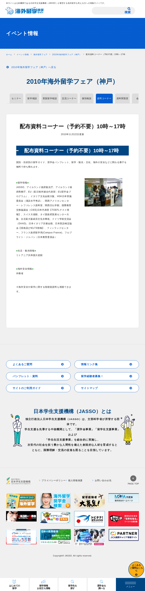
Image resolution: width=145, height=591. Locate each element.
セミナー (16, 98)
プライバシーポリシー (52, 480)
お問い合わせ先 (101, 480)
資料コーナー (104, 98)
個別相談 (87, 98)
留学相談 (32, 98)
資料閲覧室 (122, 98)
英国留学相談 (50, 98)
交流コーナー (69, 98)
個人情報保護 (74, 480)
